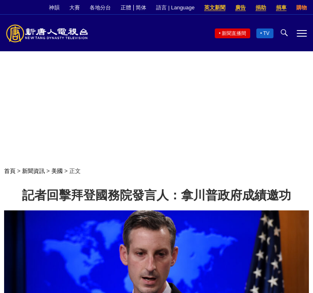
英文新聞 (214, 7)
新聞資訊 (33, 171)
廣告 (240, 7)
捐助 (261, 7)
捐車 (281, 7)
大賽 (74, 7)
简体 (141, 7)
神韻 (54, 7)
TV (266, 33)
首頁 (9, 171)
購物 (301, 7)
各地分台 (100, 7)
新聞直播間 (234, 33)
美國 (57, 171)
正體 (126, 7)
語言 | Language (175, 7)
